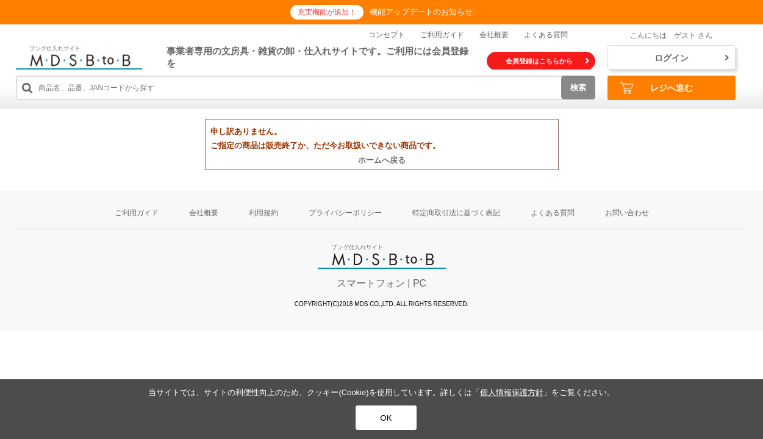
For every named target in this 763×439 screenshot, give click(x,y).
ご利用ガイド (442, 34)
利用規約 (263, 213)
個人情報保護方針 (511, 392)
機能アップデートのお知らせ (421, 11)
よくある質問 (546, 34)
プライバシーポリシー (345, 213)
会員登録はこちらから (547, 61)
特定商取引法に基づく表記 (456, 213)
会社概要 (494, 34)
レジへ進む (656, 88)
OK (386, 418)
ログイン (691, 58)
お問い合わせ (627, 213)
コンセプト (386, 34)
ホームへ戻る (382, 160)
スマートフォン (371, 283)
